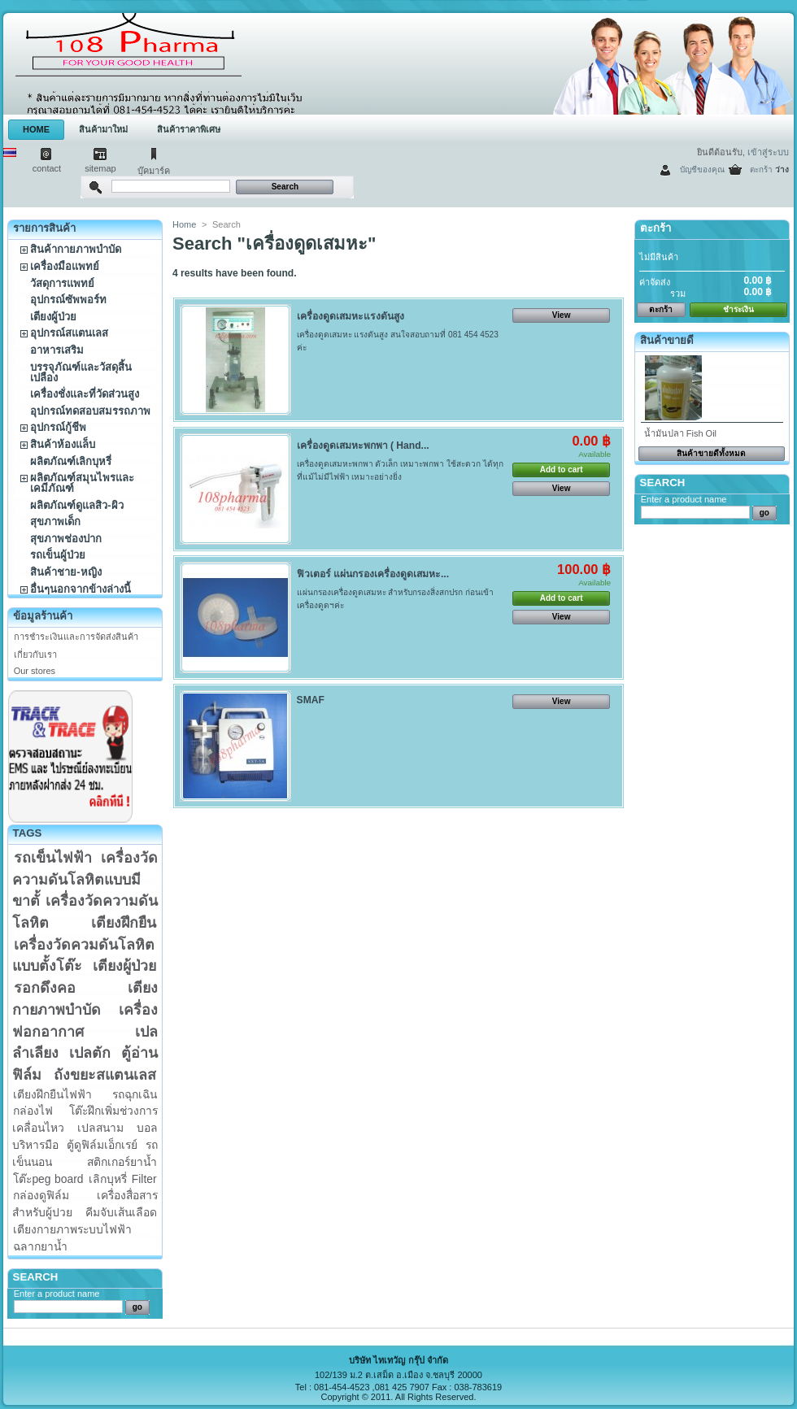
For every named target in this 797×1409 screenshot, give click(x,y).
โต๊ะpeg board (48, 1178)
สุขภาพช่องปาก (66, 539)
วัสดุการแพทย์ (62, 283)
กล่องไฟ (33, 1110)
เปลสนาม (100, 1127)
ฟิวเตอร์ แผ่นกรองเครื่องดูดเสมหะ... (373, 574)
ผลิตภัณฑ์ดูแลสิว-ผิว (76, 505)
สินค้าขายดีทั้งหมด (711, 453)
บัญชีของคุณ (702, 169)
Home (184, 224)
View (561, 315)
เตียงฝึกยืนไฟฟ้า (52, 1094)
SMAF (310, 700)
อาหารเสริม (57, 350)
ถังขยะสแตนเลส (105, 1075)
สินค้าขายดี (667, 340)
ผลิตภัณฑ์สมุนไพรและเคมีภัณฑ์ (82, 483)
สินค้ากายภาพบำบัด (75, 249)
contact (47, 168)
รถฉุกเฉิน (134, 1094)
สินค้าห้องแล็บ (62, 444)
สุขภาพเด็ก (55, 521)
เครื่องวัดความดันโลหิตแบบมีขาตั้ (85, 879)
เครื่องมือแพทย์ (64, 266)
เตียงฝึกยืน (123, 923)
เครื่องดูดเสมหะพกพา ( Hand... (363, 445)
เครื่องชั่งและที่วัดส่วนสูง (84, 394)
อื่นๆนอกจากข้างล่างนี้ (80, 589)
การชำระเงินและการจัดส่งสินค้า (76, 636)
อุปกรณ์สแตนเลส (69, 333)
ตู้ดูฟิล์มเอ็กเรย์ (102, 1144)
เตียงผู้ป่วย (53, 317)
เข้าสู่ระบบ (768, 152)
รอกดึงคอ (45, 988)
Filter (144, 1178)
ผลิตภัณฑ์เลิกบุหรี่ (70, 461)
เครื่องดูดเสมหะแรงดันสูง (350, 316)
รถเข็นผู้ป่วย (57, 555)
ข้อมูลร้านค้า (42, 616)
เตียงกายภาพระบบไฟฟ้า (72, 1229)
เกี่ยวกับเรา (35, 654)
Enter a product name (57, 1293)
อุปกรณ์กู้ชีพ (58, 427)
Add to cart (561, 469)
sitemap (100, 168)
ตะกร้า (761, 169)
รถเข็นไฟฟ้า (53, 858)
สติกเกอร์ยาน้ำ (122, 1161)
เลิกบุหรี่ (108, 1178)
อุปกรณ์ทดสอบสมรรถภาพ (90, 411)
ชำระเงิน (738, 309)
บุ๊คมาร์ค (153, 171)
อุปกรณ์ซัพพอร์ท (68, 300)
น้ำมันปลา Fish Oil (680, 433)
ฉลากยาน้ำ (40, 1246)
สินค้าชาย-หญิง (65, 572)
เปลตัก (90, 1053)
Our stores (34, 671)
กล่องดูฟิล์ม (41, 1195)
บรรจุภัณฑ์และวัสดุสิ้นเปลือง (81, 372)
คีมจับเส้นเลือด (121, 1212)
